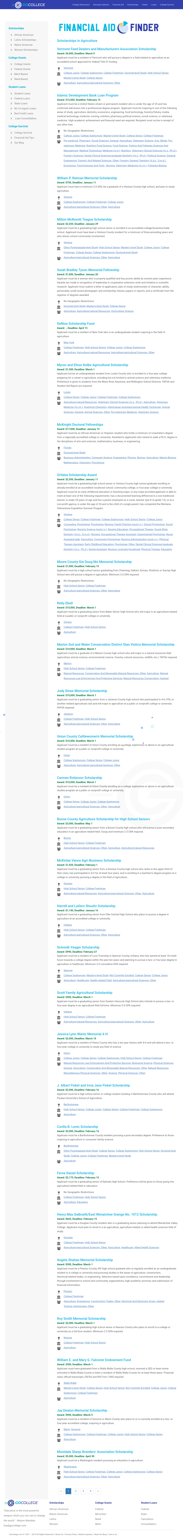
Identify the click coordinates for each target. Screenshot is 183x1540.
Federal (99, 1509)
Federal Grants (19, 69)
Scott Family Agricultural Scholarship (84, 993)
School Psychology (154, 524)
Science (112, 1073)
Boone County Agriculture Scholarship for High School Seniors (103, 819)
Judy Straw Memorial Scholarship (82, 691)
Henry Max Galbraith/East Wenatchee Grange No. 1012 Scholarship (107, 1214)
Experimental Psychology (151, 534)
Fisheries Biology (157, 165)
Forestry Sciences (73, 155)
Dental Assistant (98, 549)
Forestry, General (129, 160)
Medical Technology (90, 150)
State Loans (17, 103)
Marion (67, 663)
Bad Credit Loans (20, 113)
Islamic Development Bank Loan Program (88, 95)
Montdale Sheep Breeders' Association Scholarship (95, 1452)
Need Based (18, 79)
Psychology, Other (124, 544)
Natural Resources (74, 673)
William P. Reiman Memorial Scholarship (87, 178)
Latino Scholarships (22, 39)
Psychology (98, 462)
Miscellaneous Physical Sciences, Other (85, 1073)
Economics (70, 165)
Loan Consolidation (22, 118)
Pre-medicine (71, 140)
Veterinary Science (143, 140)
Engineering (70, 160)
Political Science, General (161, 155)
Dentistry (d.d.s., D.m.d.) (152, 160)
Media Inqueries (85, 1534)
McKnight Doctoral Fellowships (80, 425)
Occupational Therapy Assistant (118, 534)
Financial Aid (118, 4)
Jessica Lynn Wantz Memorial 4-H (82, 1034)
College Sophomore (91, 72)
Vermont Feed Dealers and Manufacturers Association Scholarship (106, 49)
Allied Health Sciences (146, 1247)
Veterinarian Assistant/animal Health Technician (134, 407)
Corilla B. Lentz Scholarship (77, 1127)
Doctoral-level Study (135, 72)
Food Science (120, 145)
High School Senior (158, 72)
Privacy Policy (71, 1534)
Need (98, 1519)
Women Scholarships (23, 49)
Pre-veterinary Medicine (124, 412)
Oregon (68, 622)
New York (69, 342)
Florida (67, 447)
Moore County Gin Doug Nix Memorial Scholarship (94, 562)
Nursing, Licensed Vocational (124, 549)
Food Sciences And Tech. (91, 165)
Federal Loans (19, 98)
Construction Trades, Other (105, 1301)
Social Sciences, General (105, 140)
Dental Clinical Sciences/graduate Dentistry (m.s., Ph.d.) (115, 155)
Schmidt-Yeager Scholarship (78, 947)
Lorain (67, 392)
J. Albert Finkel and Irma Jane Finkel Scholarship (93, 1085)
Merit (98, 1524)
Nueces (68, 1337)
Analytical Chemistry (95, 407)
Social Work (161, 529)
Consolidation (148, 1524)
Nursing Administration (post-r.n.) (139, 539)
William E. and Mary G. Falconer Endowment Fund (94, 1360)
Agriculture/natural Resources (93, 311)
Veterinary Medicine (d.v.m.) (131, 165)
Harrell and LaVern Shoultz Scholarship (86, 906)
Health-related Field (101, 980)
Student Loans (19, 93)
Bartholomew (71, 1104)
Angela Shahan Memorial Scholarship (85, 1260)
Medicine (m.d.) (111, 150)
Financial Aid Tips (21, 137)
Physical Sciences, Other (131, 1073)
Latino (52, 1519)
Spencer (68, 970)
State (144, 1514)
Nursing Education (118, 529)
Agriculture (70, 82)
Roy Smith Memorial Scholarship (81, 1319)
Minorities (100, 1514)
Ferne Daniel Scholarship (75, 1173)
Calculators (147, 1519)
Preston (68, 1291)
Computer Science (102, 457)
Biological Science (142, 1063)
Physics (131, 457)
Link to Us (112, 1534)
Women (53, 1524)
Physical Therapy (150, 549)
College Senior (95, 77)
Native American (20, 44)
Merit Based (18, 74)
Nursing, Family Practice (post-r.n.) (124, 524)
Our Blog (16, 142)
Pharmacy (84, 140)
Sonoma (75, 1429)
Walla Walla (70, 1383)
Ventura (68, 197)
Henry (67, 1053)
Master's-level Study (75, 77)
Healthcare (83, 980)
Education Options (101, 4)
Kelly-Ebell (65, 603)
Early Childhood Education (99, 544)
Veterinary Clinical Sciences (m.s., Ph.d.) (154, 150)
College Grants (19, 64)
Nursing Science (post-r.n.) (92, 529)
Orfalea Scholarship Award (77, 475)
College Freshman (113, 72)
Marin (67, 1429)
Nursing (110, 165)
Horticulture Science (122, 311)
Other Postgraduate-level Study (81, 247)
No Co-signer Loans (22, 108)
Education (166, 549)
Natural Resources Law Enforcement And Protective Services (97, 1063)
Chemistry (85, 462)
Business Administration (77, 457)
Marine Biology (168, 457)
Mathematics (71, 462)
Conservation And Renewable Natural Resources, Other (115, 673)
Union (67, 755)
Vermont (68, 67)
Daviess (68, 883)
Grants (145, 4)
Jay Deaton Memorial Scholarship (82, 1410)
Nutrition (126, 150)
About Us (59, 1534)
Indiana (68, 924)
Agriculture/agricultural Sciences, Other (98, 82)
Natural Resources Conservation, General (146, 678)
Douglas (68, 1237)
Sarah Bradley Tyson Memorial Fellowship (88, 270)
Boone (67, 838)
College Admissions (81, 4)
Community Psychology (107, 539)
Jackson (68, 713)
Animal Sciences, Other (97, 412)
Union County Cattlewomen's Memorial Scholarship (95, 736)
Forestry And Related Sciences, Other (98, 160)
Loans (154, 4)
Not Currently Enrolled (122, 975)
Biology (141, 457)
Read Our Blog (100, 1534)
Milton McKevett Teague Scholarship (84, 219)
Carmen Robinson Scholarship (79, 778)
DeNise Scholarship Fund (75, 324)
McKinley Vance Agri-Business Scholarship (89, 860)
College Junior (71, 72)
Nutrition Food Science (99, 145)
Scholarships (132, 4)
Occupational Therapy (141, 529)
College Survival (167, 4)
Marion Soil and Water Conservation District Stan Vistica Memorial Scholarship (115, 644)
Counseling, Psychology (77, 524)
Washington (70, 1466)
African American (21, 34)
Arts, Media (161, 140)
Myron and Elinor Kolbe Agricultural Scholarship (92, 365)
